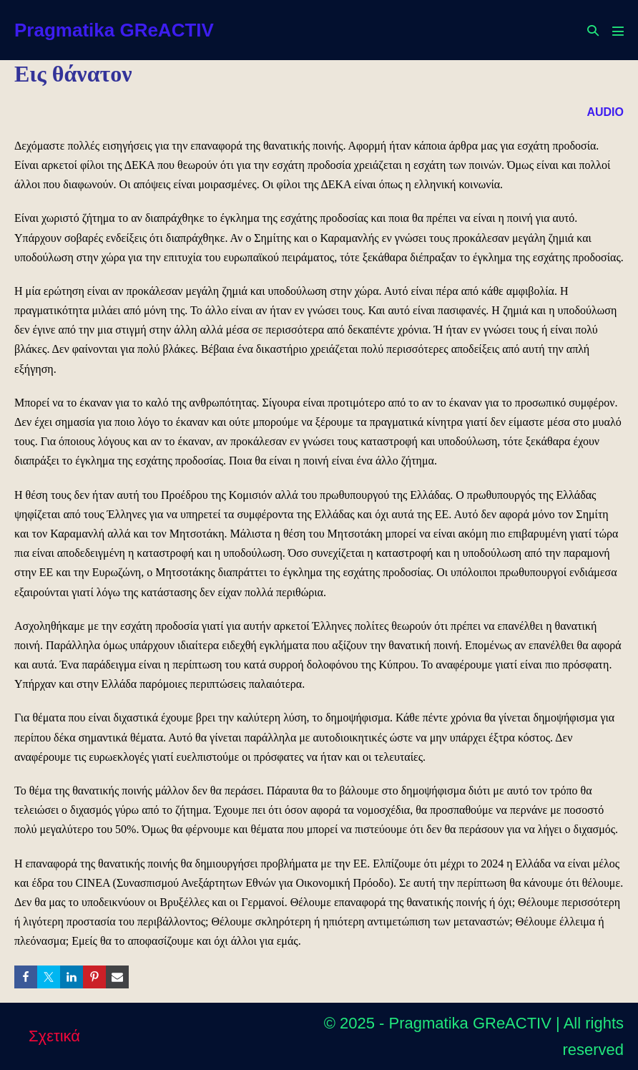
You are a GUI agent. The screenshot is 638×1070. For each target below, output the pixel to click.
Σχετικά (54, 1036)
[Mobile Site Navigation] (618, 31)
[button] (593, 30)
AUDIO (605, 112)
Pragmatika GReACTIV (114, 30)
